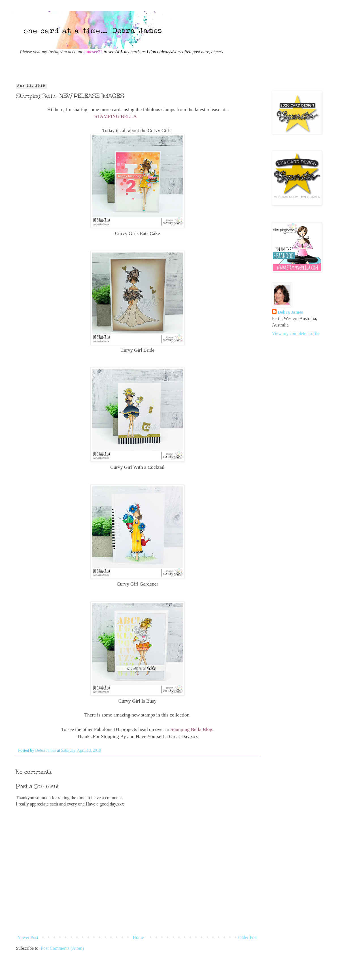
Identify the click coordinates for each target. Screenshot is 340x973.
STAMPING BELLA (115, 116)
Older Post (248, 937)
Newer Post (27, 937)
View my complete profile (295, 333)
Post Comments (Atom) (62, 948)
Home (138, 937)
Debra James (290, 312)
